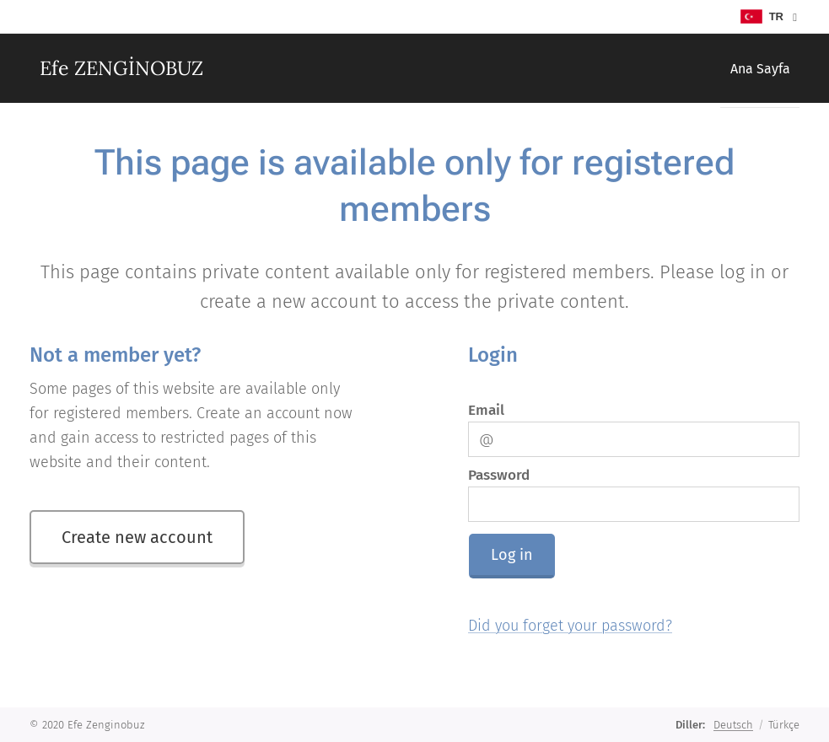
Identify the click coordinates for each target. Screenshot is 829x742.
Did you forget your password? (570, 625)
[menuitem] (754, 68)
